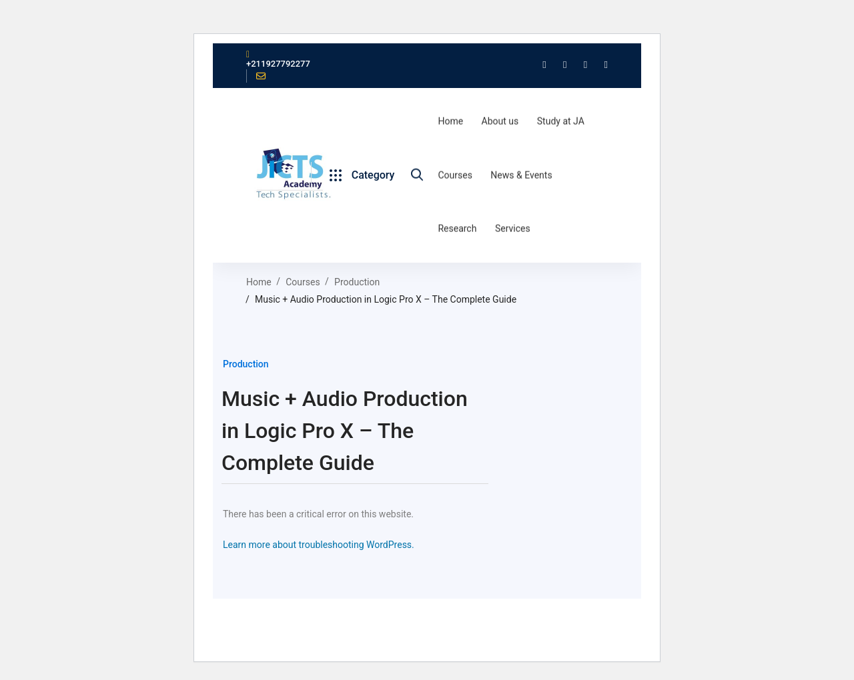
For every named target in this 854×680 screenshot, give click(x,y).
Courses (303, 281)
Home (259, 281)
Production (357, 281)
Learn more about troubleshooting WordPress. (318, 544)
